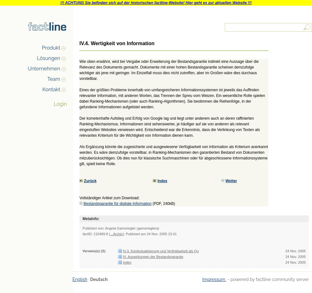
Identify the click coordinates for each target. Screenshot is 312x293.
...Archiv (116, 234)
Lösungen (48, 58)
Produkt (51, 48)
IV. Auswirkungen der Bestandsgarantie (153, 257)
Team (53, 79)
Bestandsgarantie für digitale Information (117, 203)
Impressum (214, 279)
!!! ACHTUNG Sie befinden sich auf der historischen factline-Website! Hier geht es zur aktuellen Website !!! (155, 3)
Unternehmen (44, 69)
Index (127, 262)
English (79, 279)
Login (60, 104)
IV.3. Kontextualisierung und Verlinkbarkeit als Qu (161, 251)
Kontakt (51, 90)
